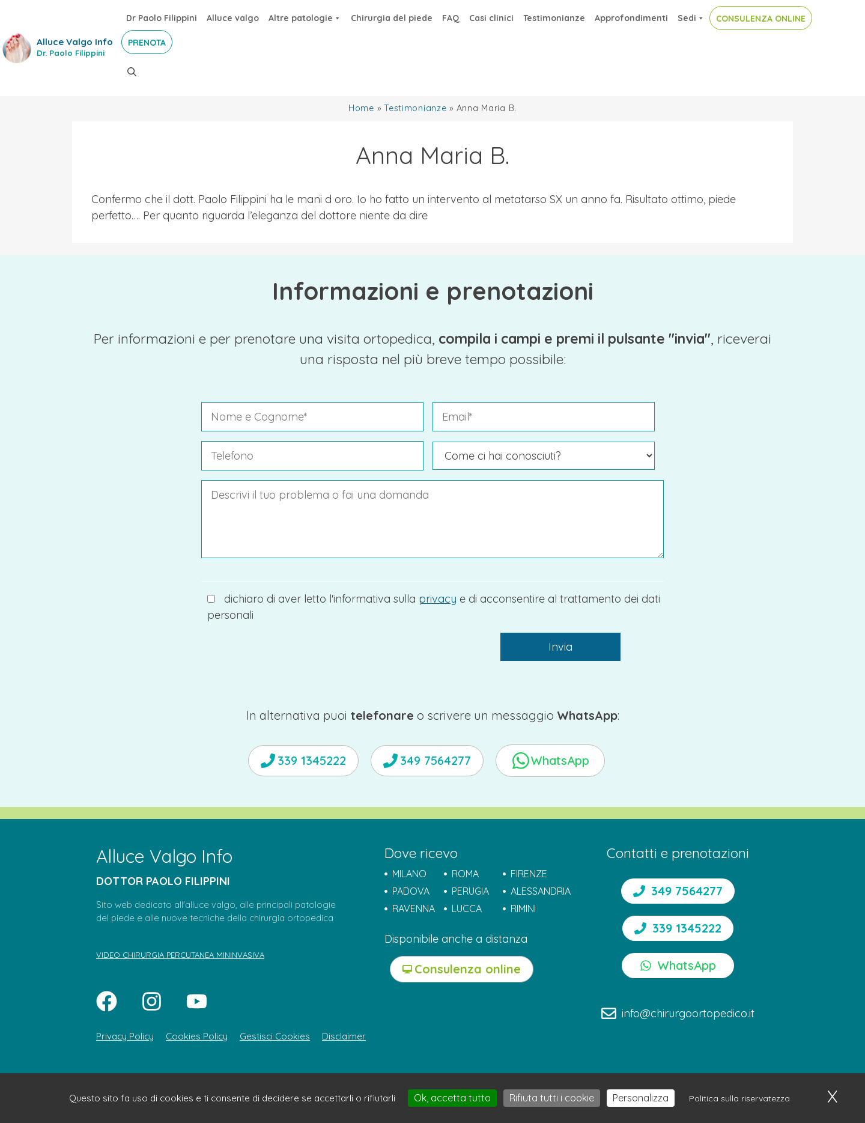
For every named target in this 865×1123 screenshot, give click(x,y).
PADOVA (410, 891)
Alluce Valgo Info (75, 41)
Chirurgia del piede (391, 18)
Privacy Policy (125, 1036)
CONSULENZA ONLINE (761, 18)
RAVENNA (413, 908)
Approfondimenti (631, 18)
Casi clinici (491, 18)
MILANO (409, 874)
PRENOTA (147, 42)
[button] (131, 72)
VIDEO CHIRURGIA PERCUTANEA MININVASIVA (180, 955)
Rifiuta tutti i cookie (551, 1098)
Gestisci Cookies (275, 1036)
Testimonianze (554, 18)
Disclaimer (344, 1036)
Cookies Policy (197, 1036)
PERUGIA (470, 891)
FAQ (451, 18)
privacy (438, 599)
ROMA (465, 874)
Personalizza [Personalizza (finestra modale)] (641, 1098)
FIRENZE (529, 874)
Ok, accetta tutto (452, 1098)
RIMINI (523, 908)
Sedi (691, 18)
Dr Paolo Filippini (161, 18)
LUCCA (467, 908)
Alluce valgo (233, 18)
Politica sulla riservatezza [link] (739, 1098)
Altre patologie (305, 18)
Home (361, 108)
